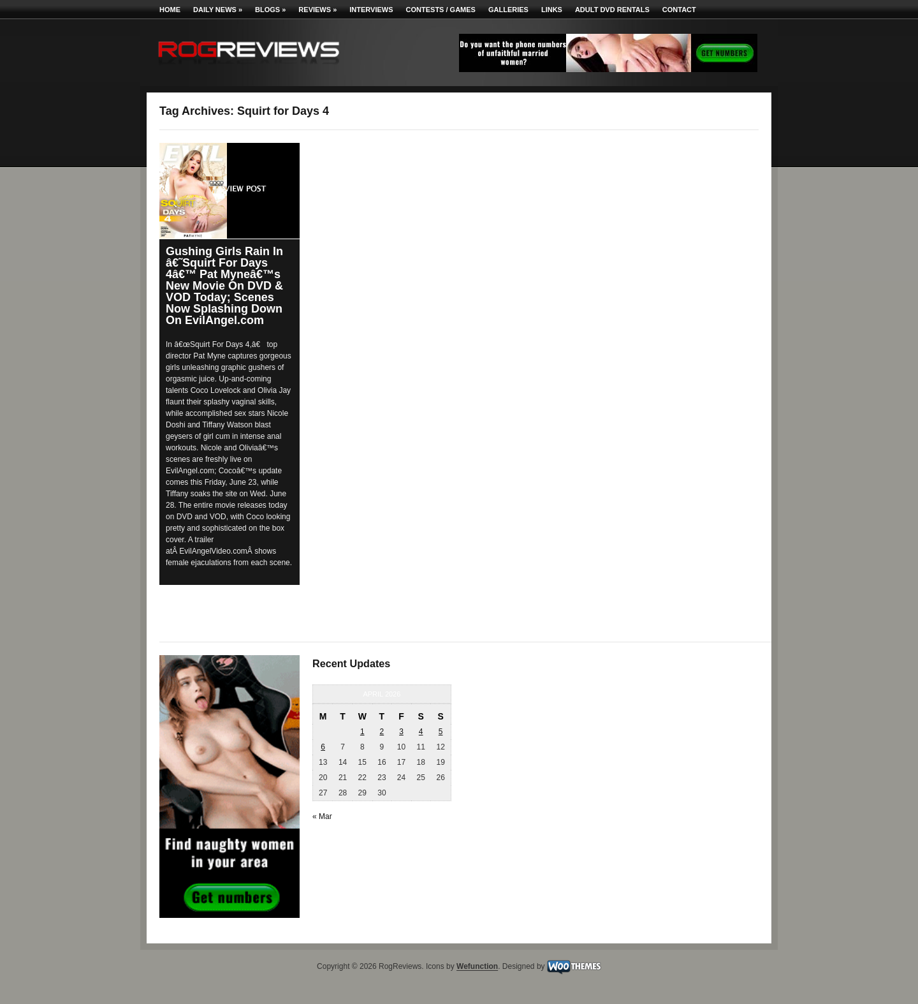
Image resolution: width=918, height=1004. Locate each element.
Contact (679, 9)
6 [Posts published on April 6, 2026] (323, 746)
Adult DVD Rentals (612, 9)
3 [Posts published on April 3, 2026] (401, 731)
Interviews (371, 9)
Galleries (508, 9)
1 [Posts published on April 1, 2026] (362, 731)
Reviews (317, 9)
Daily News (217, 9)
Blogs (270, 9)
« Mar (322, 816)
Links (551, 9)
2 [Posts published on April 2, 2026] (382, 731)
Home (169, 9)
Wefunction (477, 967)
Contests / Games (441, 9)
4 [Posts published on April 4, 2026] (421, 731)
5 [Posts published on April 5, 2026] (441, 731)
